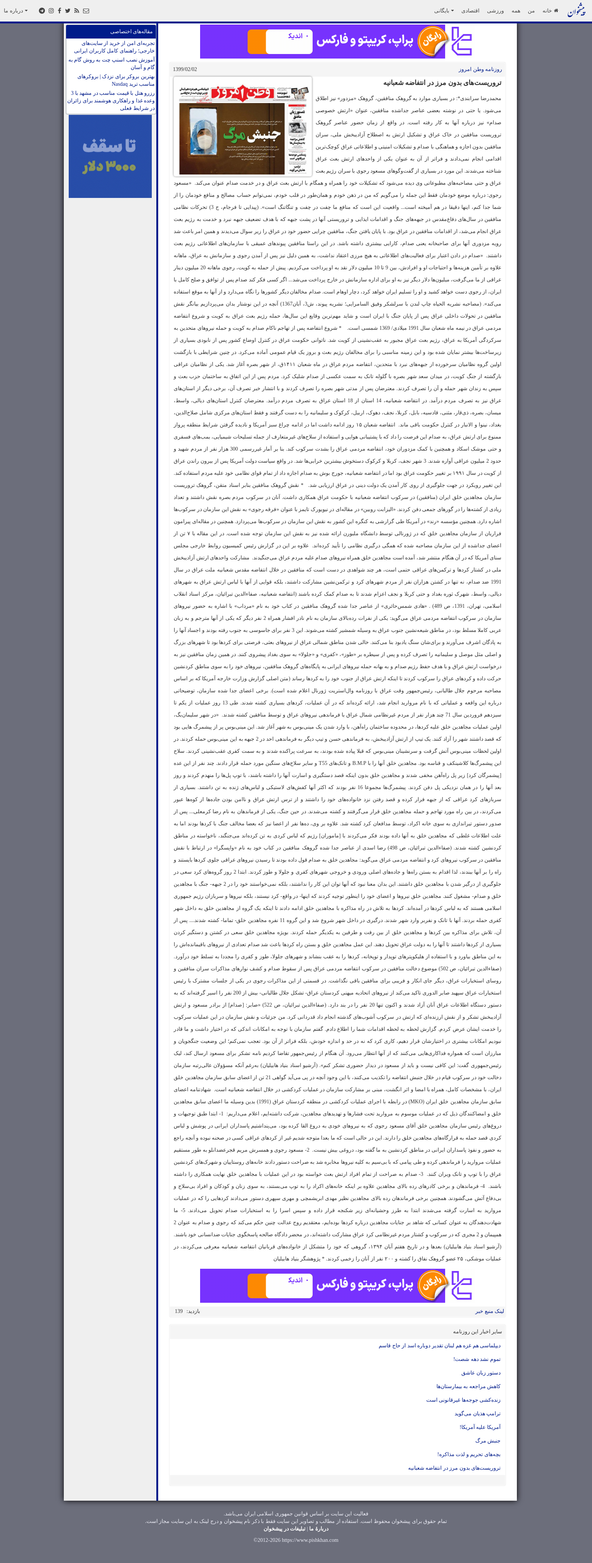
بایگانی (444, 11)
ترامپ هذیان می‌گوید (478, 1413)
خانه (550, 11)
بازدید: (193, 1311)
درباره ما (16, 11)
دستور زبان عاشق (481, 1373)
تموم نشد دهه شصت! (477, 1359)
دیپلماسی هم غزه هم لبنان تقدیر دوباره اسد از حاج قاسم (440, 1345)
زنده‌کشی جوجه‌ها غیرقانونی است (463, 1400)
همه (516, 11)
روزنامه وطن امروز (480, 69)
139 (179, 1311)
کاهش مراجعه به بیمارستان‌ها (468, 1386)
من (531, 11)
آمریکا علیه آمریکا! (480, 1427)
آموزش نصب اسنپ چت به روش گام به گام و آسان (111, 63)
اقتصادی (470, 11)
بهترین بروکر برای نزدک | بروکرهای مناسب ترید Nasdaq (116, 80)
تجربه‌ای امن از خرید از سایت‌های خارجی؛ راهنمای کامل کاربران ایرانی (114, 47)
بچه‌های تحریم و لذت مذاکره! (469, 1454)
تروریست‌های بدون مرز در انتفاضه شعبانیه (454, 1468)
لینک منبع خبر (489, 1311)
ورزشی (495, 11)
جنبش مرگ (488, 1441)
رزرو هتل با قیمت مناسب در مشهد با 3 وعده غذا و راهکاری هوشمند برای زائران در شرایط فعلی (111, 100)
